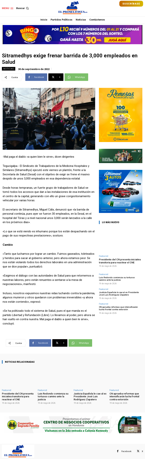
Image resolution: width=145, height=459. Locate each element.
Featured (103, 256)
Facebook (126, 451)
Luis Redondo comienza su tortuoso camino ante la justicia (117, 278)
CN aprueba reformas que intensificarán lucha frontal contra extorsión (118, 308)
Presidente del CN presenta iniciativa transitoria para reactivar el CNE (120, 261)
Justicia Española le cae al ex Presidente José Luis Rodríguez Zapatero (119, 293)
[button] (22, 8)
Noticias (8, 69)
